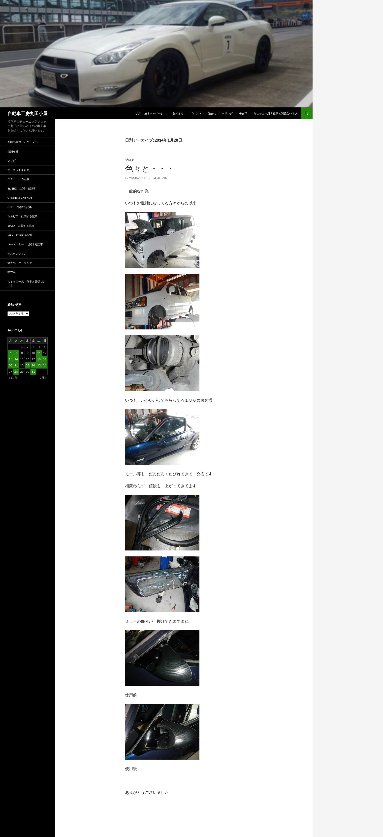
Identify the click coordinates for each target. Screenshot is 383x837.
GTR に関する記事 (19, 207)
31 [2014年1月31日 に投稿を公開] (33, 371)
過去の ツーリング (220, 113)
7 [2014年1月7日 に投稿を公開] (16, 353)
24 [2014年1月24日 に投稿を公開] (33, 365)
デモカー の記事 (18, 179)
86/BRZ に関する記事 (21, 188)
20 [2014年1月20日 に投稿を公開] (10, 365)
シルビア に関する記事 (22, 216)
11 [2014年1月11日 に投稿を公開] (39, 353)
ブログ (194, 113)
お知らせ (178, 113)
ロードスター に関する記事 (25, 244)
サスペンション (17, 253)
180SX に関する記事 (20, 225)
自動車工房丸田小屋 (27, 113)
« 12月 (13, 378)
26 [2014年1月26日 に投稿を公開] (44, 365)
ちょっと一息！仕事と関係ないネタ (275, 113)
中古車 (243, 113)
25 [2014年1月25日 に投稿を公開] (39, 365)
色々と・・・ (149, 168)
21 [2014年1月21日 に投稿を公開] (16, 365)
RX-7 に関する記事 (19, 234)
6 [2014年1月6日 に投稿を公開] (10, 353)
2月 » (43, 378)
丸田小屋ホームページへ (151, 113)
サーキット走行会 (18, 169)
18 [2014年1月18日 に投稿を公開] (39, 359)
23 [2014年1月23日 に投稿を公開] (27, 365)
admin (162, 178)
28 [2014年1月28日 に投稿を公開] (16, 371)
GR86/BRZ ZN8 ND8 (19, 197)
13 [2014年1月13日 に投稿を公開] (10, 359)
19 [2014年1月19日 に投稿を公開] (44, 359)
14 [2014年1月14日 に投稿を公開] (16, 359)
